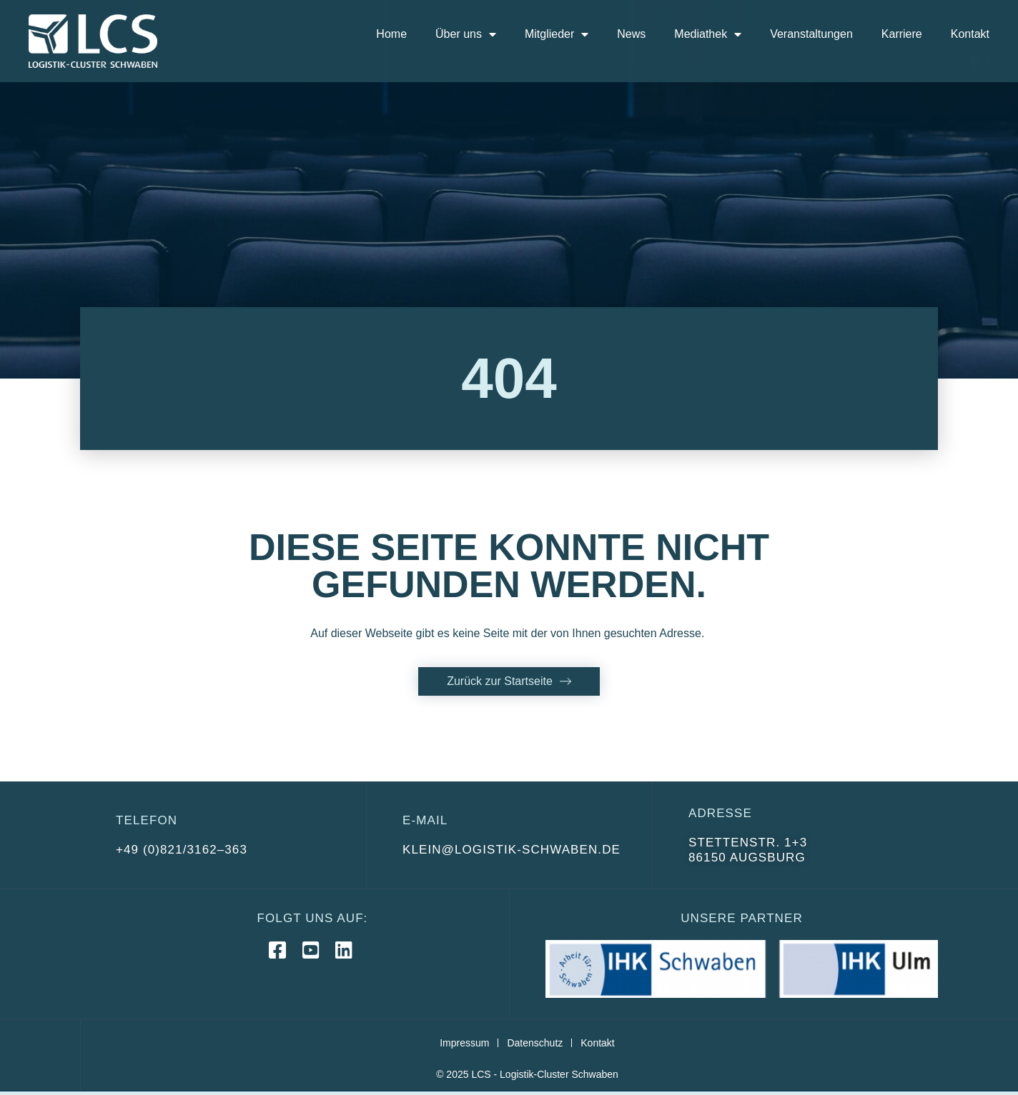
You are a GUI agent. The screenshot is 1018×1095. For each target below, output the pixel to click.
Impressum (464, 1043)
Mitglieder (556, 34)
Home (391, 34)
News (631, 34)
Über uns (465, 34)
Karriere (901, 34)
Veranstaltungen (811, 34)
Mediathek (707, 34)
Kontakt (970, 34)
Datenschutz (535, 1043)
